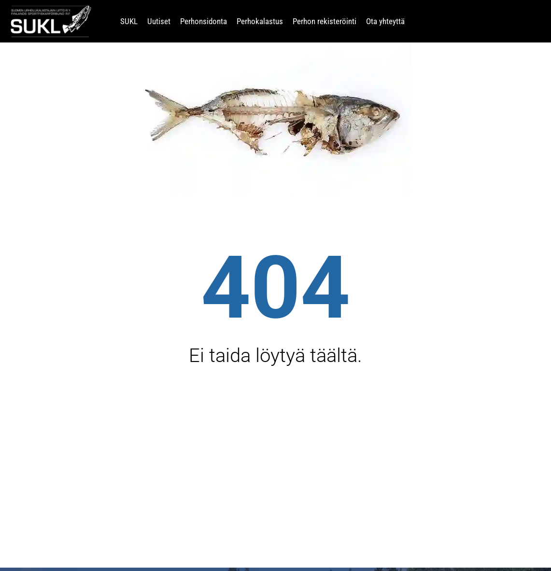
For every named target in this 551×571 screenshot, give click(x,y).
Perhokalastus (260, 21)
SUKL (129, 21)
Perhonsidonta (203, 21)
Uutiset (158, 21)
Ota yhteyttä (385, 21)
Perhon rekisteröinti (324, 21)
